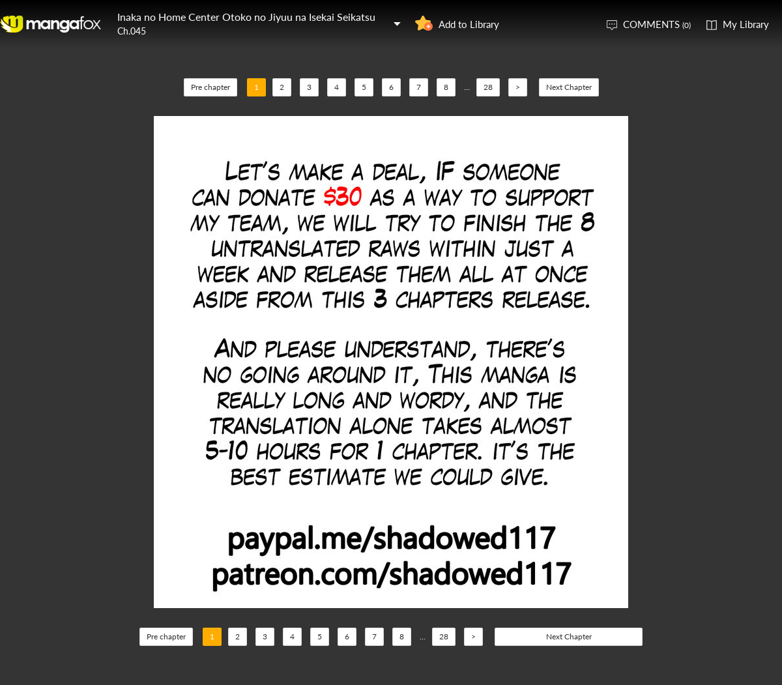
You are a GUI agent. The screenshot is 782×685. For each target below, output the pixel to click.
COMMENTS (657, 24)
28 (488, 87)
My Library (746, 24)
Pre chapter (210, 87)
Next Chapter (569, 87)
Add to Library (469, 24)
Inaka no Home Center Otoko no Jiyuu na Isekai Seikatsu (246, 16)
